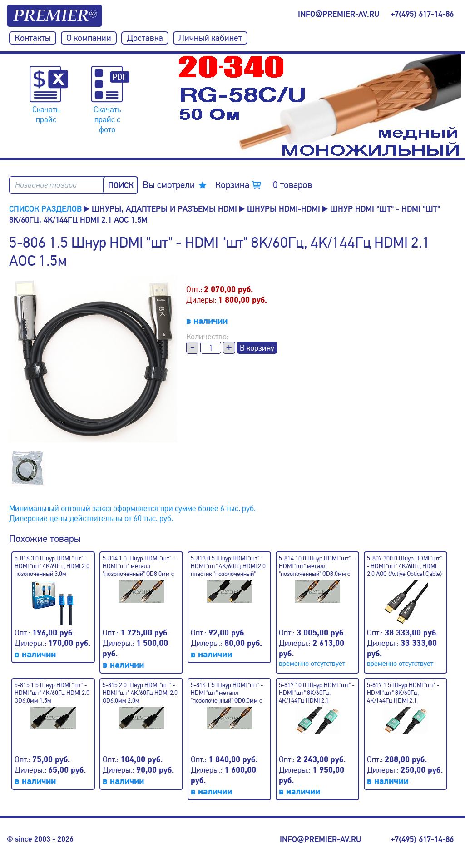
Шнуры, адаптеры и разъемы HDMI (164, 209)
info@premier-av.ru (338, 14)
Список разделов (45, 209)
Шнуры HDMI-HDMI (283, 209)
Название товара (46, 185)
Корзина (263, 185)
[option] (320, 106)
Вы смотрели (169, 185)
